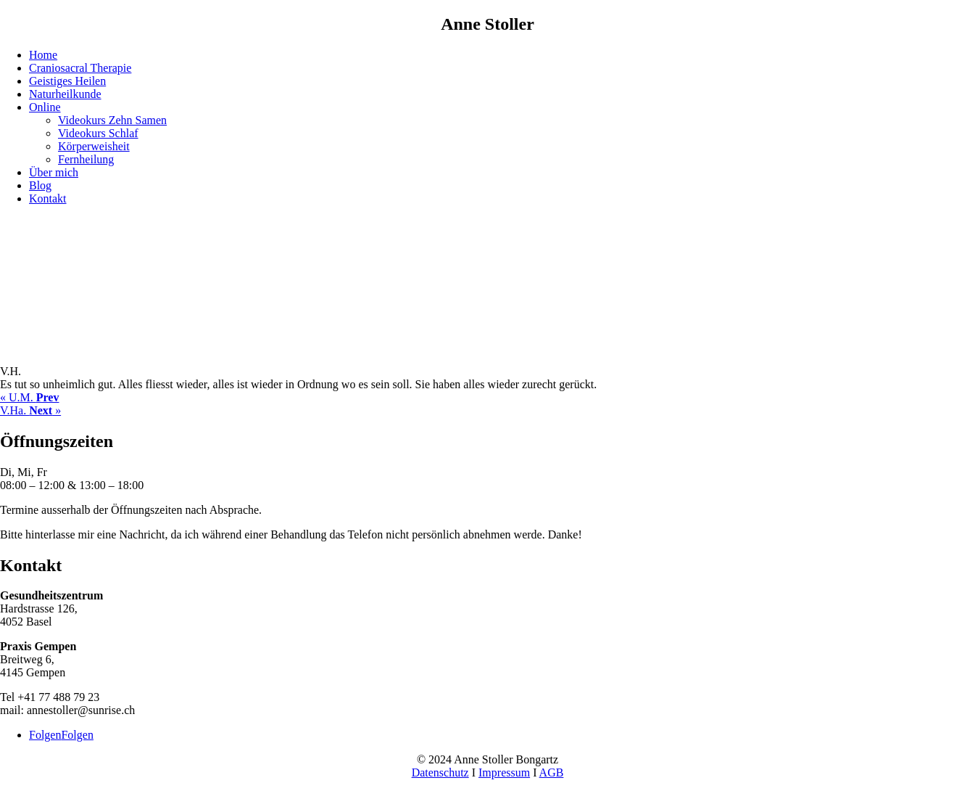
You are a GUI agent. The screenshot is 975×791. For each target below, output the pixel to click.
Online (45, 107)
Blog (40, 185)
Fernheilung (86, 159)
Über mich (53, 172)
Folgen (77, 735)
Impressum (504, 772)
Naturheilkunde (65, 94)
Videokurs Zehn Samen (112, 120)
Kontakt (48, 198)
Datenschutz (440, 772)
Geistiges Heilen (67, 81)
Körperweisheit (94, 146)
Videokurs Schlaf (98, 133)
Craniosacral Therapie (80, 68)
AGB (551, 772)
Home (43, 55)
